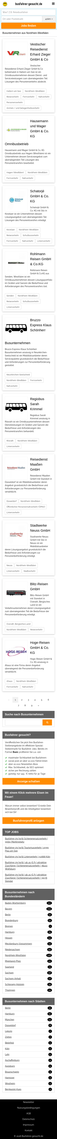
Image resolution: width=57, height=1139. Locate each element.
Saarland (28, 967)
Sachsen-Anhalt (28, 978)
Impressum (28, 1125)
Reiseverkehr (13, 97)
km (49, 19)
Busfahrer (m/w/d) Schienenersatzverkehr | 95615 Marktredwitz (26, 840)
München (28, 1019)
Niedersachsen (28, 949)
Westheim (28, 1083)
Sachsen (28, 972)
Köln (28, 1048)
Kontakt (28, 1130)
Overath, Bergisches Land (18, 624)
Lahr (28, 1054)
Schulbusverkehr (31, 235)
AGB (28, 1113)
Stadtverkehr (30, 571)
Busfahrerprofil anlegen (28, 820)
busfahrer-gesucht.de (28, 4)
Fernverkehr (29, 97)
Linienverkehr (43, 241)
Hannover (28, 1077)
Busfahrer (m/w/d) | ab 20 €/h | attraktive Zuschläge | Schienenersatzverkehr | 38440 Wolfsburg (26, 865)
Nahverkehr (44, 97)
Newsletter (28, 1102)
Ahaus (9, 681)
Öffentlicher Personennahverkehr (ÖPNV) (26, 507)
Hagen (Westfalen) (15, 172)
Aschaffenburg (28, 1060)
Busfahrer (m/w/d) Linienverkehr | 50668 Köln (27, 856)
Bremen (28, 926)
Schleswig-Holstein (28, 984)
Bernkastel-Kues (28, 1089)
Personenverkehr (15, 102)
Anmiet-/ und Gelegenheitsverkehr (23, 108)
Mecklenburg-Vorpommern (28, 943)
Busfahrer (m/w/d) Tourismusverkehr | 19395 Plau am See (27, 849)
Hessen (28, 938)
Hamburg (28, 932)
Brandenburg (28, 920)
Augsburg (28, 1066)
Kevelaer (11, 230)
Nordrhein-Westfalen (35, 91)
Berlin (28, 914)
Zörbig (28, 1037)
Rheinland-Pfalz (28, 961)
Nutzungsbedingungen (28, 1108)
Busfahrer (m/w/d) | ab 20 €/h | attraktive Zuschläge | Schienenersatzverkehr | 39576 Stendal (26, 877)
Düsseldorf (12, 501)
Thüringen (28, 990)
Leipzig (28, 1031)
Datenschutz (28, 1119)
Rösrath (10, 441)
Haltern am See (14, 91)
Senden (10, 296)
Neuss (9, 565)
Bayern (28, 908)
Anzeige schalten (28, 781)
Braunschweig (28, 1072)
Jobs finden (28, 25)
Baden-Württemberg (28, 903)
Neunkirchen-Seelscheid (18, 374)
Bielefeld (28, 1042)
